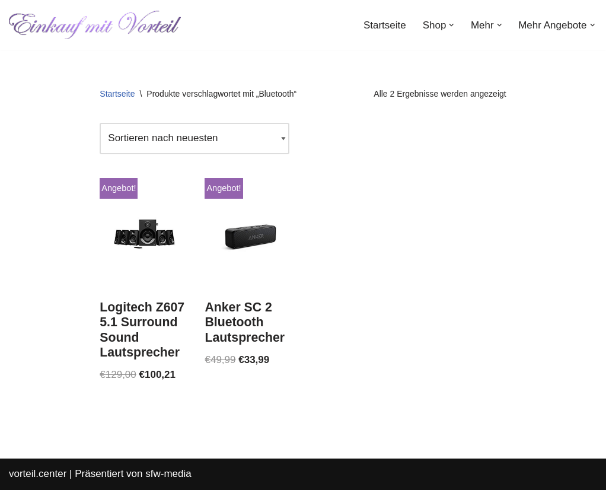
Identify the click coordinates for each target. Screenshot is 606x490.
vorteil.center (37, 473)
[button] (451, 25)
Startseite (384, 25)
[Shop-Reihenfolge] (194, 138)
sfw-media (168, 473)
